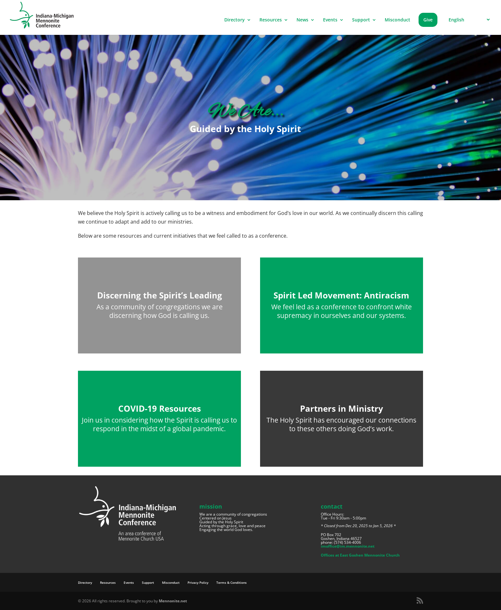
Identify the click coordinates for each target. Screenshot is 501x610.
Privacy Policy (198, 582)
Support (361, 20)
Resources (270, 20)
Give (428, 20)
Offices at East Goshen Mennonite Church (360, 555)
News (302, 20)
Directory (234, 20)
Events (330, 20)
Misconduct (397, 20)
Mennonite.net (173, 601)
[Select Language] (468, 20)
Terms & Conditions (231, 582)
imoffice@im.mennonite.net (347, 546)
